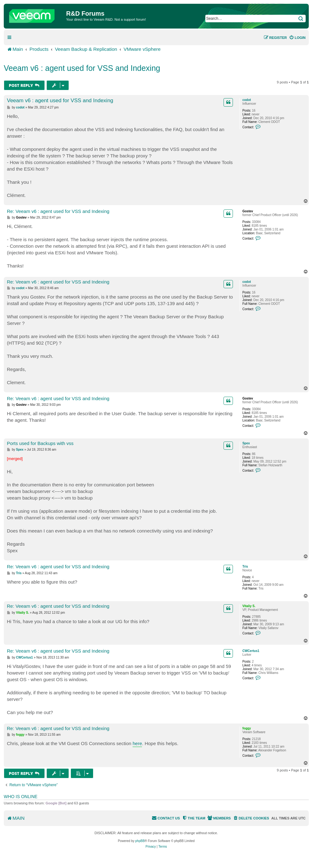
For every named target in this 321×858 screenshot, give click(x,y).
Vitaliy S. (248, 606)
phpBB (140, 841)
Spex (246, 443)
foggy (246, 728)
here (137, 743)
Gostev (247, 211)
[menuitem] (297, 37)
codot (246, 100)
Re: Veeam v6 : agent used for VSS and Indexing (58, 211)
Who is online (20, 796)
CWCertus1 (250, 651)
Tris (245, 566)
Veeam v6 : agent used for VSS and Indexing (82, 68)
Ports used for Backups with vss (40, 443)
